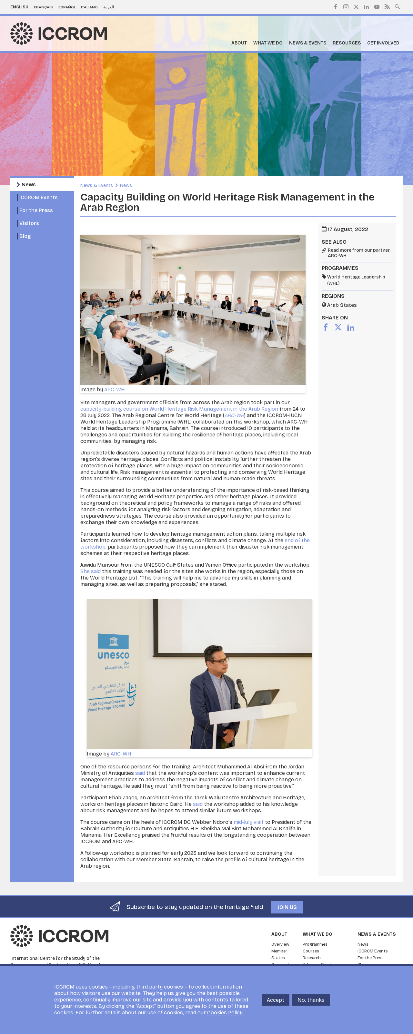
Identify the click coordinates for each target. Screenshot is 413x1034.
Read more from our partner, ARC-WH (359, 253)
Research (312, 958)
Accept (275, 1000)
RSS (387, 6)
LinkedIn (366, 6)
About (239, 43)
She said (90, 571)
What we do (268, 43)
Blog (25, 236)
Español (67, 7)
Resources (347, 43)
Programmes (315, 944)
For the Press (36, 210)
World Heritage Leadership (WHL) (356, 280)
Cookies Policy (225, 1013)
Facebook (335, 6)
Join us (287, 907)
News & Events (307, 43)
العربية (108, 7)
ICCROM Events (38, 197)
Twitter (356, 6)
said (140, 773)
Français (43, 7)
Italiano (89, 7)
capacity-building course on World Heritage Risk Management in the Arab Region (179, 409)
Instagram (345, 6)
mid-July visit (249, 822)
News (29, 184)
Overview (280, 944)
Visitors (29, 223)
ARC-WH (114, 389)
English (19, 7)
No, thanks (311, 1000)
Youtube (376, 6)
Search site (397, 6)
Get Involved (383, 43)
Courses (311, 951)
